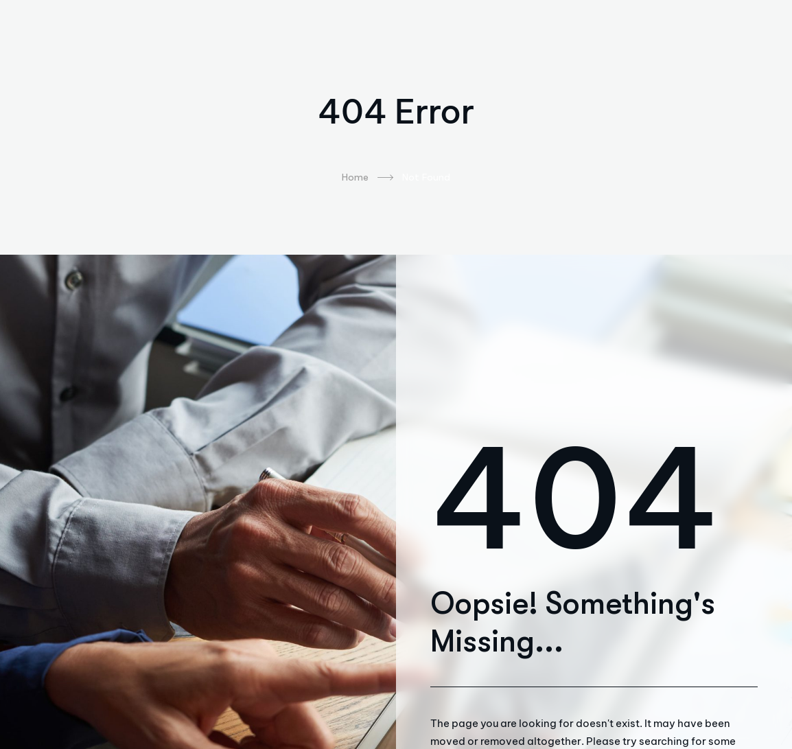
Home (367, 178)
